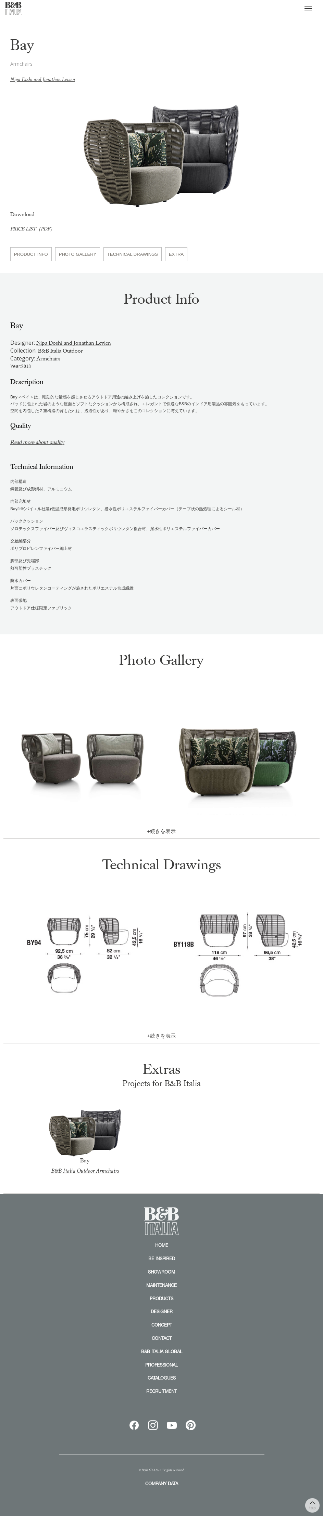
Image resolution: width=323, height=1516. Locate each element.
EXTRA (176, 254)
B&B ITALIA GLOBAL (161, 1351)
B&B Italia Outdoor (60, 350)
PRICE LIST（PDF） (32, 229)
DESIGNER (162, 1311)
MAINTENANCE (161, 1285)
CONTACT (162, 1338)
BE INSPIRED (161, 1258)
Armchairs (48, 358)
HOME (161, 1245)
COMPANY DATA (161, 1483)
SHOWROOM (161, 1272)
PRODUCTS (161, 1298)
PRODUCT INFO (31, 254)
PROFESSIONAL (161, 1365)
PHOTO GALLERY (77, 254)
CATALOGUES (162, 1378)
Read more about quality (38, 442)
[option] (161, 151)
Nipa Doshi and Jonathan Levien (42, 79)
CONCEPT (161, 1325)
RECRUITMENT (161, 1391)
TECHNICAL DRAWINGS (132, 254)
